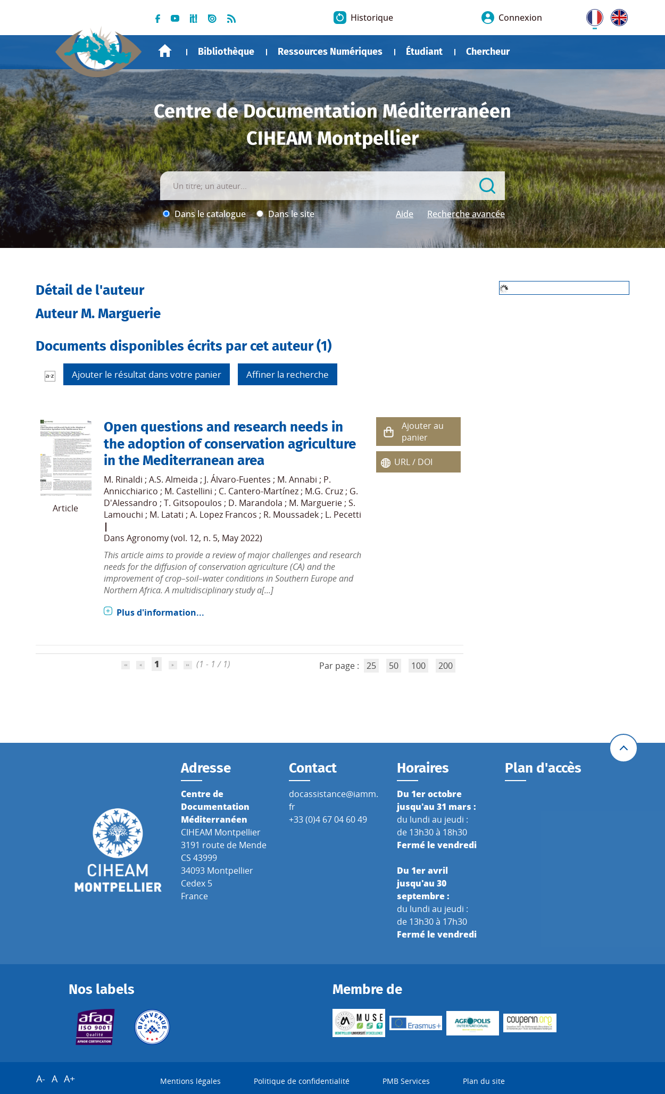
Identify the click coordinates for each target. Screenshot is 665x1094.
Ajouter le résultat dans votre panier (146, 374)
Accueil (165, 50)
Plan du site (484, 1081)
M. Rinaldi (123, 479)
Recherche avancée (466, 214)
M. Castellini (188, 491)
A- (40, 1078)
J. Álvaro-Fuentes (237, 479)
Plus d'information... (160, 612)
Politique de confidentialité (302, 1081)
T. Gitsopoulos (193, 503)
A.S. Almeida (173, 479)
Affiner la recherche (287, 374)
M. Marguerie (315, 503)
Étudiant (424, 51)
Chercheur (488, 51)
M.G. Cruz (324, 491)
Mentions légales (190, 1081)
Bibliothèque (226, 51)
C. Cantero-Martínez (258, 491)
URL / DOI (413, 462)
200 (445, 666)
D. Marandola (255, 503)
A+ (69, 1078)
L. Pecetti (343, 514)
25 (371, 666)
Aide (404, 214)
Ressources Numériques (330, 51)
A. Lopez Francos (223, 514)
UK (616, 15)
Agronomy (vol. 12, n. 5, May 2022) (194, 538)
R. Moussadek (291, 514)
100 (418, 666)
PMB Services (406, 1081)
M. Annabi (297, 479)
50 (393, 666)
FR (591, 15)
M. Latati (166, 514)
